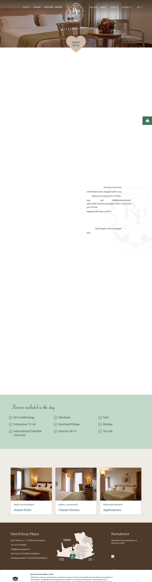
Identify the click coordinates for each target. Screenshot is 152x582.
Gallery (93, 7)
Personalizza (132, 569)
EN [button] (138, 7)
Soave (103, 7)
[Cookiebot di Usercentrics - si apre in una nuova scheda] (15, 577)
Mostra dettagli (36, 578)
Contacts (126, 7)
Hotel (26, 7)
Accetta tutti (132, 563)
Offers (58, 7)
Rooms (37, 7)
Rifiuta (132, 574)
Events (114, 7)
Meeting (48, 7)
